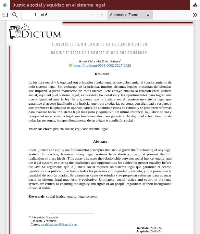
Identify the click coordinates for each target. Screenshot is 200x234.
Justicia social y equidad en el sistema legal (59, 4)
